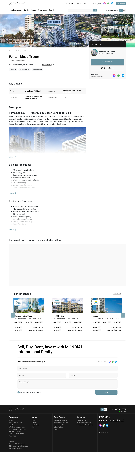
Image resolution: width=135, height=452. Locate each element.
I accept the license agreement (30, 392)
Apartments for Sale (61, 423)
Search (51, 10)
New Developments (60, 420)
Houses (34, 10)
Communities (43, 10)
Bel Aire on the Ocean (23, 316)
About (71, 3)
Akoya (95, 316)
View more (117, 294)
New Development (16, 10)
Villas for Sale (58, 427)
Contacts (78, 3)
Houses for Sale (59, 425)
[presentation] (3, 30)
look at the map (47, 65)
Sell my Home (81, 420)
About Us (35, 420)
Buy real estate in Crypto (85, 425)
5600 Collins (58, 316)
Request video (107, 68)
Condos (27, 10)
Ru (124, 10)
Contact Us (35, 425)
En (121, 10)
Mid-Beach (34, 51)
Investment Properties (84, 423)
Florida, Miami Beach (22, 51)
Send (106, 392)
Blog (84, 3)
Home (65, 3)
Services (34, 423)
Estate (56, 429)
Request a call (121, 3)
